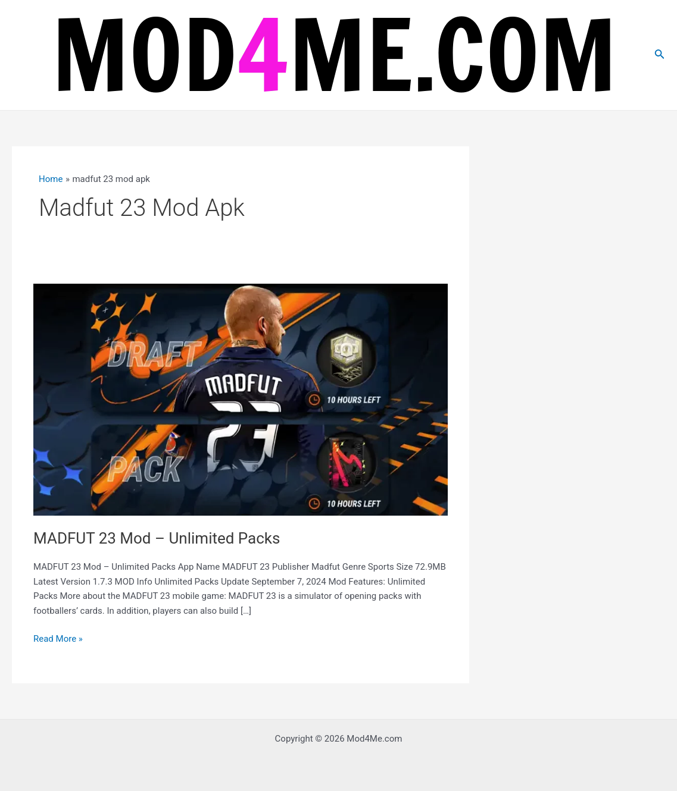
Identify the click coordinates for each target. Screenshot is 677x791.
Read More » (58, 639)
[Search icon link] (659, 55)
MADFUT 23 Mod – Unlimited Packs (156, 538)
